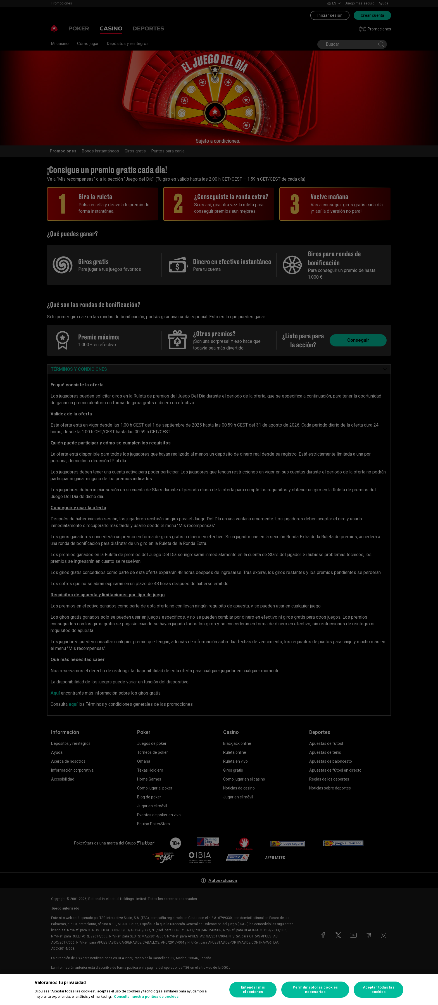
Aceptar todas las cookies (378, 989)
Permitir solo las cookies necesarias (315, 989)
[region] (219, 989)
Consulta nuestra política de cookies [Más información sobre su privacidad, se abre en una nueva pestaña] (146, 996)
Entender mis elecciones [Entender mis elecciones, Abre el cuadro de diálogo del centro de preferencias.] (253, 989)
